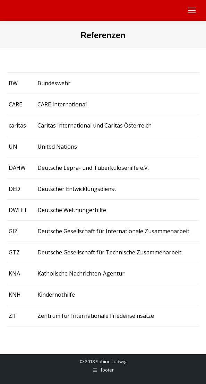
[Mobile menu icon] (192, 10)
